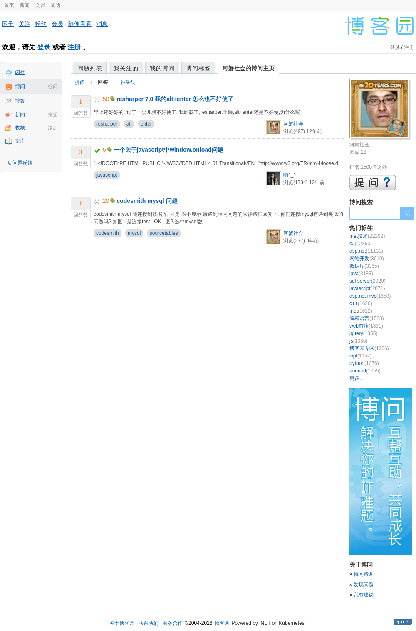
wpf (360, 356)
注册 (74, 47)
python (364, 363)
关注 (24, 23)
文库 (20, 141)
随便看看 (80, 23)
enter (146, 124)
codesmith (107, 233)
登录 (43, 47)
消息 (102, 23)
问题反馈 (22, 163)
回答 (103, 82)
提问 (53, 86)
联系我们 (148, 623)
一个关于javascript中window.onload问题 (168, 149)
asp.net (366, 251)
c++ (360, 303)
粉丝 (41, 23)
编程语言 (366, 318)
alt (129, 124)
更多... (356, 378)
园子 (8, 23)
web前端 (366, 326)
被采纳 (128, 82)
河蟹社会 (293, 124)
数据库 (364, 266)
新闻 (25, 5)
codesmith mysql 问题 (146, 200)
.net (360, 311)
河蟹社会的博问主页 (248, 68)
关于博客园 (121, 623)
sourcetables (164, 233)
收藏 (20, 128)
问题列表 (89, 68)
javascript (106, 175)
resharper (106, 124)
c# (360, 243)
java (361, 273)
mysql (134, 233)
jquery (363, 333)
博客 (20, 101)
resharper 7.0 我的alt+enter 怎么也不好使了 (174, 99)
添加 (53, 128)
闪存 (20, 72)
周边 (56, 5)
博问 (20, 86)
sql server (367, 281)
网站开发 (366, 258)
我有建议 (364, 595)
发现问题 (364, 584)
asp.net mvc (370, 296)
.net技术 (367, 236)
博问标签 (198, 68)
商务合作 (173, 623)
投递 (53, 115)
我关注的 (126, 68)
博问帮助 (364, 574)
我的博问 (162, 68)
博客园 (222, 623)
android (365, 371)
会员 (40, 5)
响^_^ (289, 175)
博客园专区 (369, 348)
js (358, 341)
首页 (9, 5)
